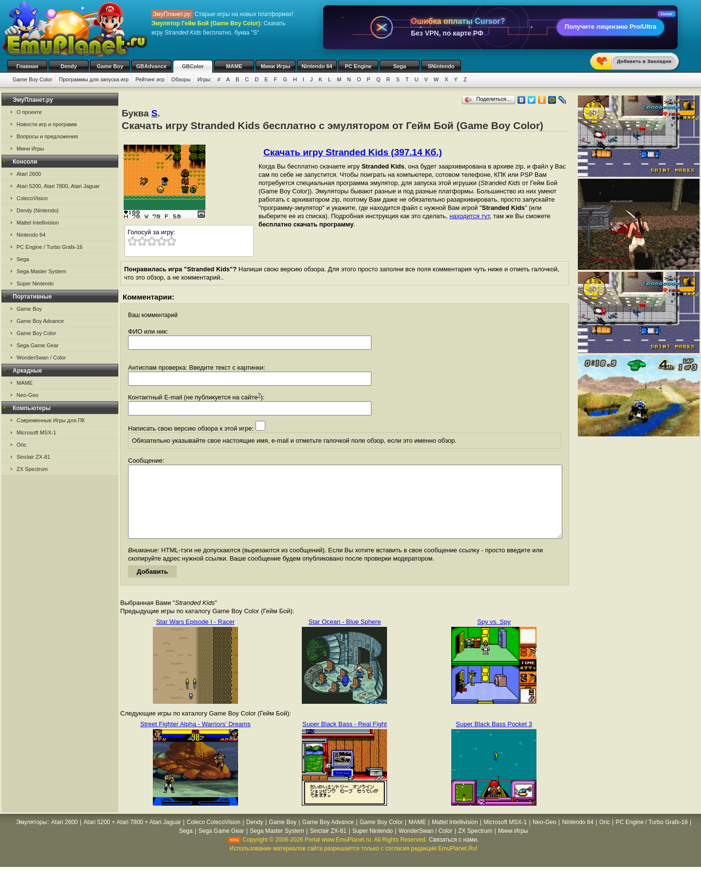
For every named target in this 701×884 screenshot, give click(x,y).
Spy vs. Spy (494, 636)
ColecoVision (32, 198)
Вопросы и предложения (47, 136)
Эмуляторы (31, 836)
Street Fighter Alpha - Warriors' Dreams (195, 738)
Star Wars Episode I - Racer (195, 636)
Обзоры (181, 79)
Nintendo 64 (317, 66)
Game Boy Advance (40, 321)
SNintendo (441, 66)
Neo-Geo (27, 395)
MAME (234, 66)
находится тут (469, 216)
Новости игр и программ (47, 124)
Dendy (68, 66)
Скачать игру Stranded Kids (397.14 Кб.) (352, 152)
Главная (27, 66)
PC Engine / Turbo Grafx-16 (50, 247)
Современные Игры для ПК (51, 420)
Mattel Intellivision (38, 223)
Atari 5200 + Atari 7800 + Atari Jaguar (132, 836)
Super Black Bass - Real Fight (344, 738)
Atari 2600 (29, 174)
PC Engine (358, 66)
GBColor (192, 66)
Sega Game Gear (37, 345)
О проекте (29, 112)
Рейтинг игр (150, 79)
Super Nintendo (35, 283)
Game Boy (110, 66)
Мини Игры (276, 66)
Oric (21, 445)
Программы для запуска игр (94, 79)
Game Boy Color (32, 79)
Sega (399, 66)
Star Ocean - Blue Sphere (345, 636)
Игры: (205, 79)
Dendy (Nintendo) (37, 210)
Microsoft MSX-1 (36, 432)
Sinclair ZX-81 (33, 457)
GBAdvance (151, 66)
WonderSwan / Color (41, 357)
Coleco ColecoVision (214, 836)
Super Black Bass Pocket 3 (494, 738)
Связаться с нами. (454, 854)
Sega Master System (41, 271)
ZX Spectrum (32, 469)
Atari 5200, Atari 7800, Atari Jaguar (58, 186)
